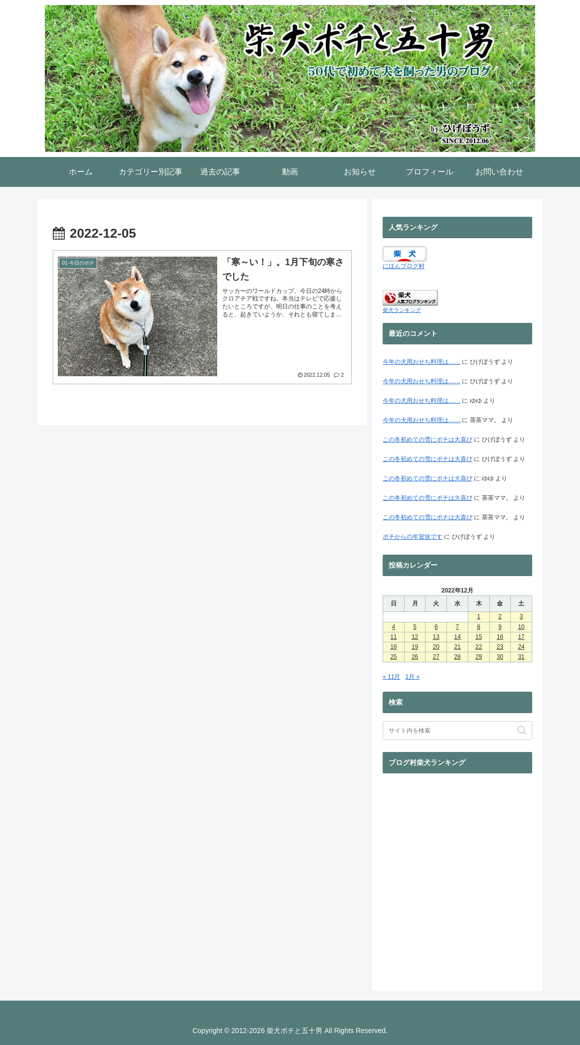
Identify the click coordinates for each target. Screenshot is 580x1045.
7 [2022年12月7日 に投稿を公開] (457, 626)
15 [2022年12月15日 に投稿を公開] (478, 636)
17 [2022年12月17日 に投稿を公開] (521, 636)
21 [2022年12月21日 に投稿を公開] (457, 646)
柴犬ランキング (402, 310)
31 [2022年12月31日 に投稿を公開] (521, 656)
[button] (522, 730)
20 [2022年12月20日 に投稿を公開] (436, 646)
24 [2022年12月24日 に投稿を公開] (521, 646)
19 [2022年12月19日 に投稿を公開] (415, 646)
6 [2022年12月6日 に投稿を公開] (436, 626)
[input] (457, 730)
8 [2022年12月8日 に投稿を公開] (478, 626)
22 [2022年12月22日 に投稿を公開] (478, 646)
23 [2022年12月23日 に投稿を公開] (500, 646)
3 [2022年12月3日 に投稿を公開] (521, 616)
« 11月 (391, 676)
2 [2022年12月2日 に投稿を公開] (500, 616)
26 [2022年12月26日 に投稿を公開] (415, 656)
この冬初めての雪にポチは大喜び (427, 439)
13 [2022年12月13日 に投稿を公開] (436, 636)
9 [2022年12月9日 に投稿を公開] (500, 626)
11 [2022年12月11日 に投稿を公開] (393, 636)
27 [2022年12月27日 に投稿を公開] (436, 656)
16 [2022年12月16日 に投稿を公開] (500, 636)
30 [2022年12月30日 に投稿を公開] (500, 656)
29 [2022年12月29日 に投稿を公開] (478, 656)
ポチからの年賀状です (412, 536)
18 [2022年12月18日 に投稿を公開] (393, 646)
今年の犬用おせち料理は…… (421, 361)
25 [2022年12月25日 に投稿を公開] (393, 656)
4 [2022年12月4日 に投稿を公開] (394, 626)
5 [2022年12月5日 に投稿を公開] (415, 626)
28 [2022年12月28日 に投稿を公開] (457, 656)
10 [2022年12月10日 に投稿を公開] (521, 626)
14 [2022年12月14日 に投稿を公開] (457, 636)
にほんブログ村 (404, 266)
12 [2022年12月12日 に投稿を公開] (415, 636)
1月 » (412, 676)
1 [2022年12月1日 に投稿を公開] (478, 616)
